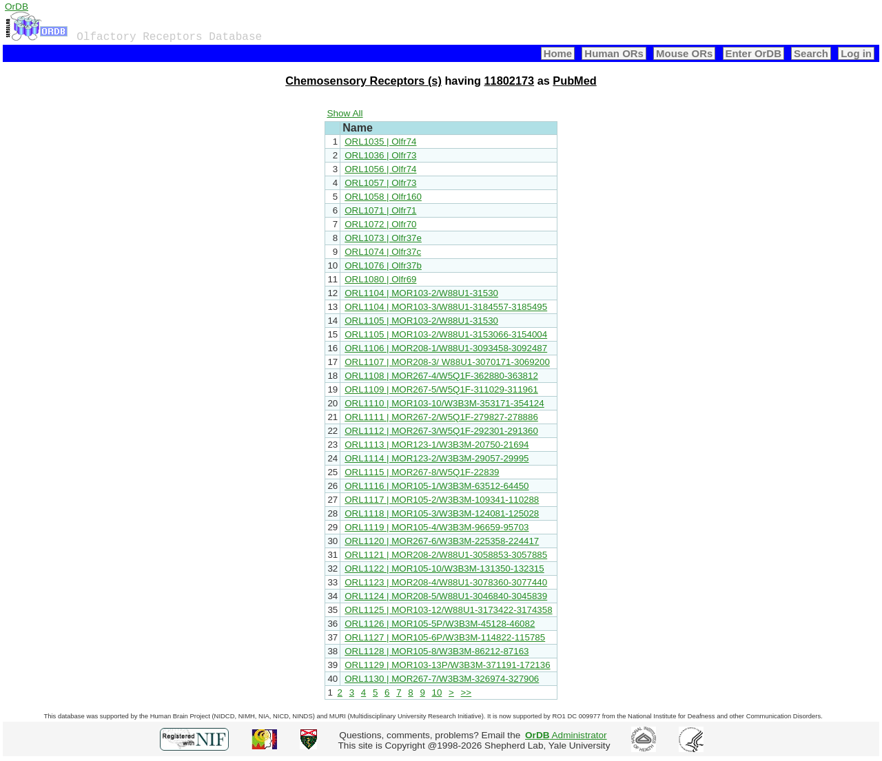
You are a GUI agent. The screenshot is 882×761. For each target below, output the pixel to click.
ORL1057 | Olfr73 (380, 183)
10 (437, 692)
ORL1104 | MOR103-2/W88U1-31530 (421, 293)
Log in (856, 53)
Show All (344, 113)
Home (558, 53)
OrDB (16, 6)
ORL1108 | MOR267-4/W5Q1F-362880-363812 (441, 376)
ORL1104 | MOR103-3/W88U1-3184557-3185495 (446, 307)
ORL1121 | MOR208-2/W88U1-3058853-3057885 (446, 555)
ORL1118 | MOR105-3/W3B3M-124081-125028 (442, 513)
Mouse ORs (684, 53)
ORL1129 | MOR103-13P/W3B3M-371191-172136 (447, 665)
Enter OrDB (753, 53)
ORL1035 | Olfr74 (380, 141)
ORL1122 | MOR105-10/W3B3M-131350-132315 (444, 568)
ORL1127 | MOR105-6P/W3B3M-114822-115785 (445, 637)
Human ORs (614, 53)
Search (811, 53)
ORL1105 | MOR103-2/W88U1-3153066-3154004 (446, 334)
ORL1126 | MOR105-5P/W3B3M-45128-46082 (440, 623)
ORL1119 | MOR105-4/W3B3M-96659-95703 (437, 527)
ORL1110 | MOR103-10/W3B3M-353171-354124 (444, 403)
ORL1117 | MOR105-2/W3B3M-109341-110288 (442, 499)
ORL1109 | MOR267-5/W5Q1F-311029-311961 (441, 389)
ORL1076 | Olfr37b (383, 265)
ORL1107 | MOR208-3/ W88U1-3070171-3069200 (447, 362)
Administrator (566, 735)
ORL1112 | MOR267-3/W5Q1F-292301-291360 (441, 431)
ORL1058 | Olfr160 (383, 196)
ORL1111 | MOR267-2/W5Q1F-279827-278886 (441, 417)
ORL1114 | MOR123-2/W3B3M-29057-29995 (437, 458)
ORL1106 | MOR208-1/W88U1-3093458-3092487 (446, 348)
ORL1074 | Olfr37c (383, 252)
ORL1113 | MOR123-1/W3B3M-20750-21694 (437, 444)
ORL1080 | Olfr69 (380, 279)
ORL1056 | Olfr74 (380, 169)
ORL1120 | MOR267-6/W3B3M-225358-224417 (442, 541)
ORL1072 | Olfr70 (380, 224)
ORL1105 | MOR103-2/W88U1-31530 (421, 320)
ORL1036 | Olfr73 (380, 155)
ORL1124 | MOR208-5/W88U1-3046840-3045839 (446, 596)
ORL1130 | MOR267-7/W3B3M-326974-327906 (442, 679)
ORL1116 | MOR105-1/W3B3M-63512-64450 (437, 486)
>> (466, 692)
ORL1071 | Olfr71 (380, 210)
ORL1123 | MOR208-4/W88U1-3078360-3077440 (446, 582)
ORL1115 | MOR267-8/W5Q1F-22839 (422, 472)
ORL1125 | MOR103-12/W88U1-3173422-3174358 (448, 610)
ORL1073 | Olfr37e (383, 238)
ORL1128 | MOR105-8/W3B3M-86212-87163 (437, 651)
